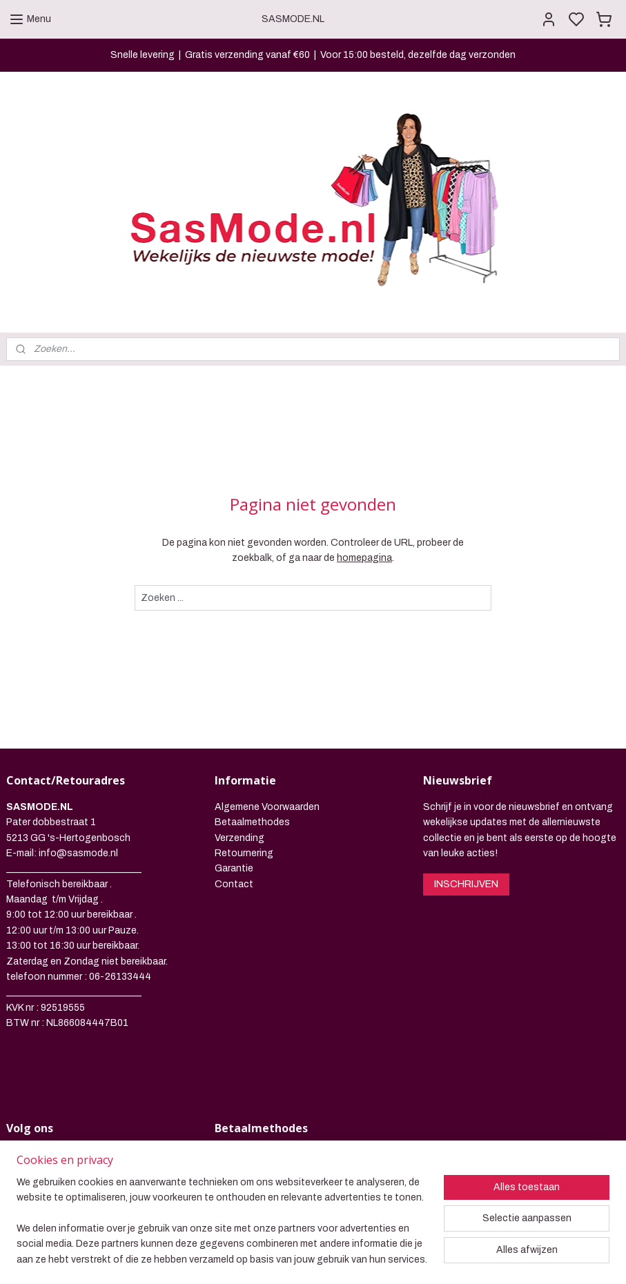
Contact (234, 794)
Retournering (244, 763)
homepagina (364, 467)
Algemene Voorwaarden (267, 716)
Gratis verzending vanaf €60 (247, 55)
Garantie (234, 778)
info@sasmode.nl (78, 763)
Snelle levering (142, 55)
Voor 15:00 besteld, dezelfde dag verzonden (418, 55)
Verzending (239, 747)
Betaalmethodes (252, 732)
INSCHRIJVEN (466, 794)
